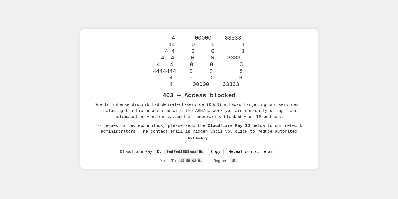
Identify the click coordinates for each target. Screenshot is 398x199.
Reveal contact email (252, 152)
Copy (216, 152)
